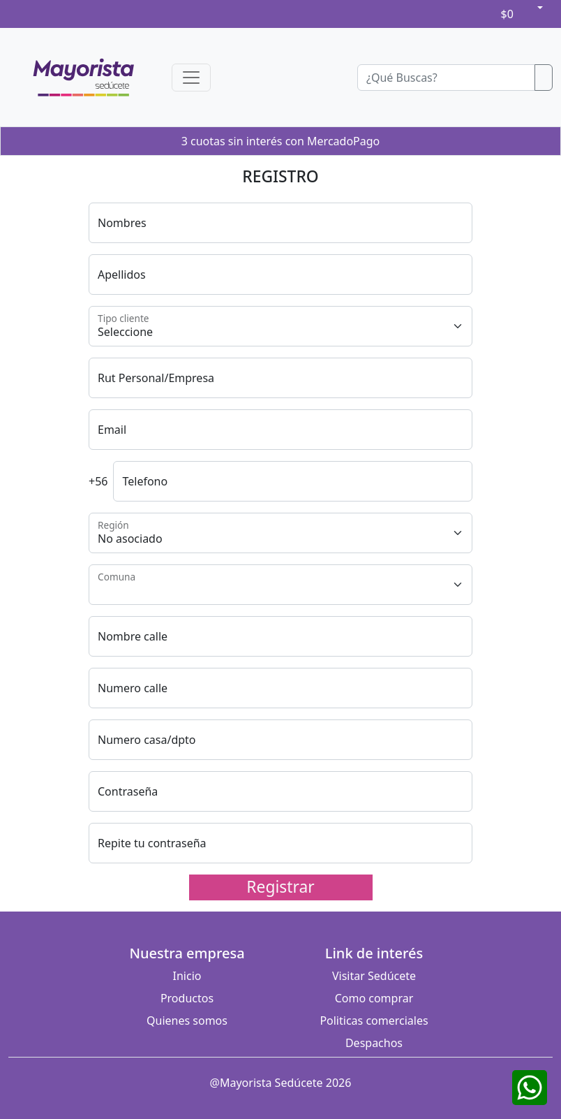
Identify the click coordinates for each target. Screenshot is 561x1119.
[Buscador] (446, 77)
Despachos (374, 1043)
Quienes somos (187, 1020)
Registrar (280, 887)
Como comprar (374, 998)
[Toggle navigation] (191, 78)
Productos (187, 998)
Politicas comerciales (374, 1020)
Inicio (187, 975)
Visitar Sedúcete (374, 975)
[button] (538, 8)
